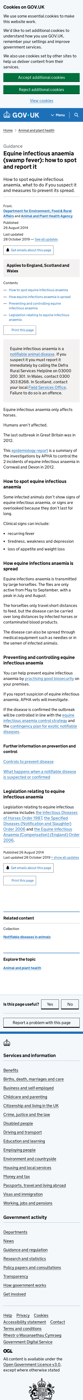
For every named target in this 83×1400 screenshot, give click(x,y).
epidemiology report (30, 450)
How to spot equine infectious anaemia (38, 290)
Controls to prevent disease (28, 761)
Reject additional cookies (41, 89)
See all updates (46, 239)
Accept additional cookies (41, 77)
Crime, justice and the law (26, 1114)
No (73, 1004)
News (8, 1240)
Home (8, 130)
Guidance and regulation (25, 1249)
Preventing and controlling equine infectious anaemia (35, 305)
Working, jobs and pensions (27, 1203)
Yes (53, 1004)
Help (7, 1315)
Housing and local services (27, 1167)
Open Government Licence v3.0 (31, 1364)
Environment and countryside (29, 1158)
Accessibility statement (24, 1321)
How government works (24, 1285)
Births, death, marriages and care (33, 1079)
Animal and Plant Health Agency (47, 216)
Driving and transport (22, 1132)
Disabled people (18, 1123)
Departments (15, 1232)
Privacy (23, 1315)
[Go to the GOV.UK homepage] (21, 115)
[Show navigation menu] (57, 115)
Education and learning (24, 1141)
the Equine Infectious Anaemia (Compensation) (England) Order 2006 (41, 835)
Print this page (23, 330)
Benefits (10, 1070)
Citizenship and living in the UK (31, 1105)
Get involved (14, 1294)
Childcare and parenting (25, 1096)
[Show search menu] (76, 115)
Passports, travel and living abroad (34, 1185)
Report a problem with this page (42, 1022)
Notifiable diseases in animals (27, 937)
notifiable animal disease (32, 354)
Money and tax (16, 1176)
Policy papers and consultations (32, 1267)
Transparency (15, 1276)
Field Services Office (47, 387)
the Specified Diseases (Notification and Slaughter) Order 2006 (37, 823)
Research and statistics (24, 1258)
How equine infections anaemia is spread (40, 297)
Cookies (41, 1315)
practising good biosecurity (49, 678)
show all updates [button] (65, 857)
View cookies (41, 101)
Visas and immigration (23, 1194)
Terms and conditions (22, 1328)
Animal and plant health (36, 130)
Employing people (19, 1149)
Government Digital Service (27, 1341)
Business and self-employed (28, 1087)
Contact (57, 1321)
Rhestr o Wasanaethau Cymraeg (32, 1335)
